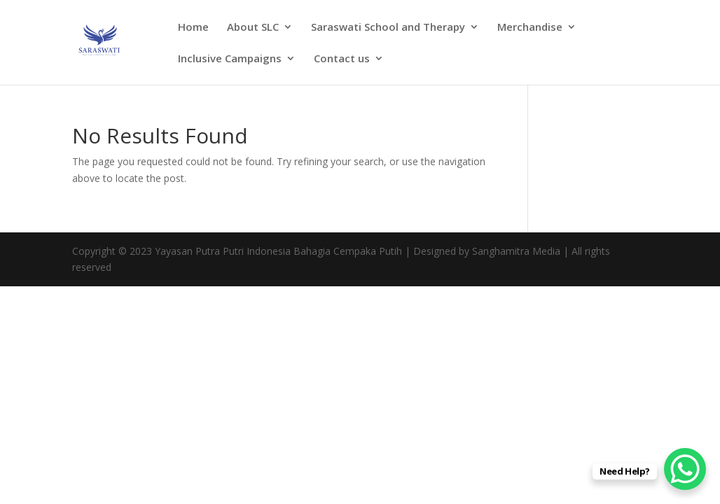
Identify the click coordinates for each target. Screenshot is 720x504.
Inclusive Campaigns (230, 59)
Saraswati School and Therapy (388, 28)
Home (193, 28)
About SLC (253, 28)
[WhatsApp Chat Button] (685, 469)
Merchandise (529, 28)
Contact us (342, 59)
